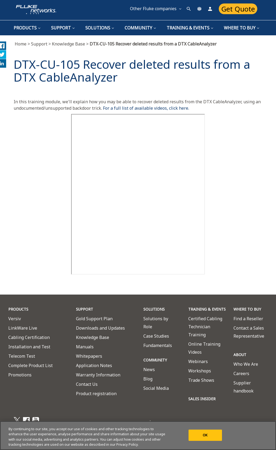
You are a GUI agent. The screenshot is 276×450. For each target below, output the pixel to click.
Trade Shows (201, 380)
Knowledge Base (68, 44)
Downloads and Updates (100, 328)
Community (140, 28)
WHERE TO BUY (247, 309)
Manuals (85, 347)
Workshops (199, 371)
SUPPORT (84, 309)
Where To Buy (241, 28)
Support (63, 28)
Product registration (96, 393)
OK (205, 435)
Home (23, 44)
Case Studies (156, 336)
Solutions (99, 28)
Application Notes (94, 365)
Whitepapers (89, 356)
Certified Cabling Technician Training (205, 327)
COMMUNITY (155, 360)
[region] (138, 435)
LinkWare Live (22, 328)
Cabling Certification (29, 337)
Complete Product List (30, 365)
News (149, 369)
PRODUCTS (18, 309)
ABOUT (239, 354)
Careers (241, 373)
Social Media (156, 388)
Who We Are (245, 364)
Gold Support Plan (94, 319)
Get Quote (238, 9)
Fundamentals (157, 345)
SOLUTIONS (154, 309)
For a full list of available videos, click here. (146, 108)
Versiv (14, 319)
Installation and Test (29, 347)
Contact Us (87, 384)
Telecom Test (21, 356)
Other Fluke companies (155, 9)
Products (27, 28)
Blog (147, 379)
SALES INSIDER (202, 398)
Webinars (198, 361)
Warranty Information (98, 375)
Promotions (20, 375)
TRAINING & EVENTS (190, 28)
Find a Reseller (248, 319)
